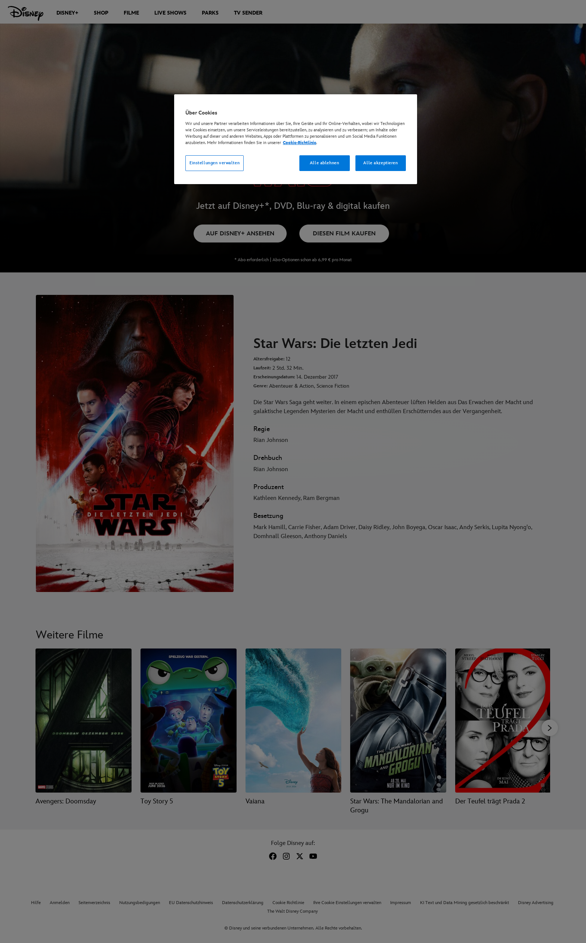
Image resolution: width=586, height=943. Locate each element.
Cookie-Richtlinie (299, 142)
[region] (295, 139)
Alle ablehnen (324, 163)
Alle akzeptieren (380, 163)
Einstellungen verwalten (214, 163)
